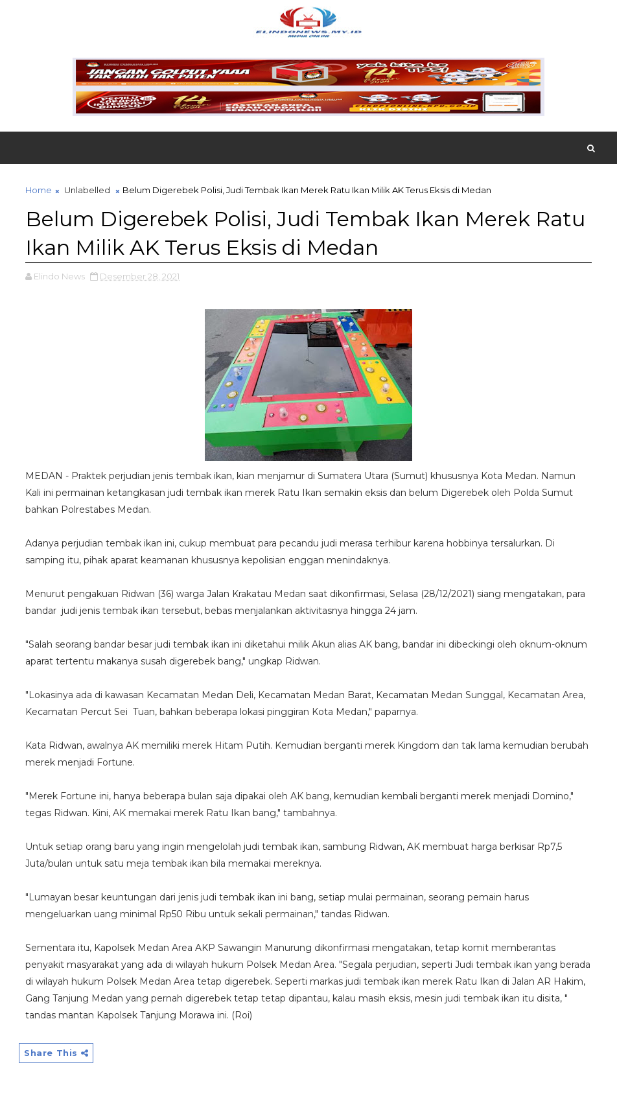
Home (38, 190)
